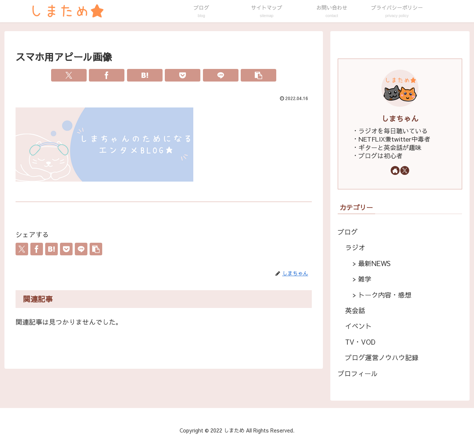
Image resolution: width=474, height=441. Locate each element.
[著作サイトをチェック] (395, 170)
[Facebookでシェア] (106, 75)
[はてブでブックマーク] (145, 75)
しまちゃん (399, 118)
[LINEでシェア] (220, 75)
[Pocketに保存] (182, 75)
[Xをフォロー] (404, 170)
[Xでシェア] (69, 75)
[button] (258, 75)
